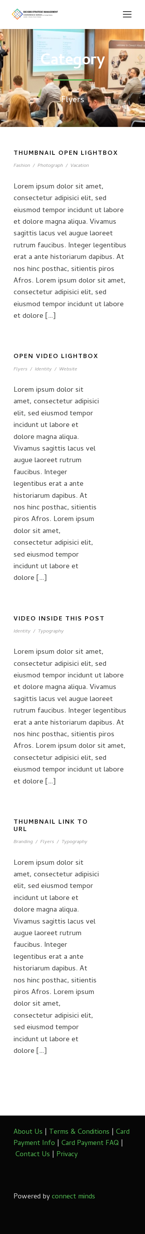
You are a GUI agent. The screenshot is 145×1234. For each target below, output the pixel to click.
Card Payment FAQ (90, 1143)
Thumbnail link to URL (51, 826)
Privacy (67, 1154)
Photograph (50, 166)
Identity (43, 369)
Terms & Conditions (79, 1132)
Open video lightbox (56, 357)
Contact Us (32, 1154)
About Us (28, 1132)
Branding (23, 842)
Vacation (79, 166)
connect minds (73, 1197)
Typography (51, 631)
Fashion (22, 166)
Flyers (20, 369)
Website (68, 369)
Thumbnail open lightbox (66, 154)
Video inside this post (59, 619)
